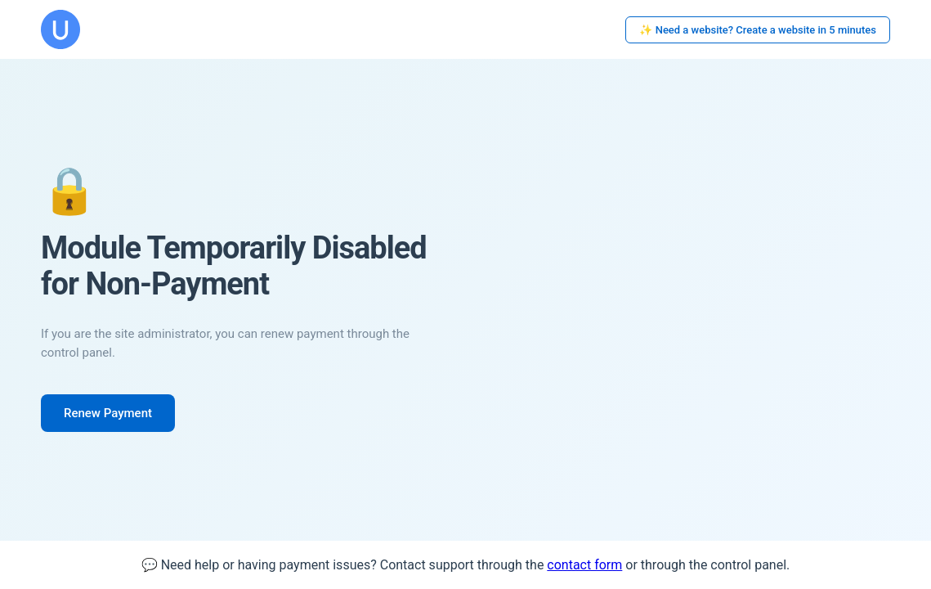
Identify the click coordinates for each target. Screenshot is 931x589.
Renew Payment (108, 413)
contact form (584, 565)
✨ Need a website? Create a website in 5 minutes (757, 30)
